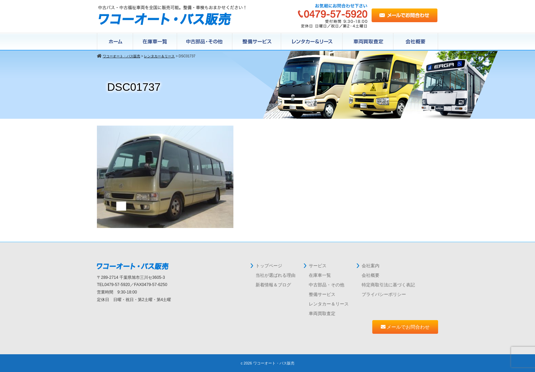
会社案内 (370, 265)
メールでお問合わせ (405, 327)
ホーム (115, 42)
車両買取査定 (322, 313)
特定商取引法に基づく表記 (388, 284)
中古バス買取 (368, 42)
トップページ (269, 265)
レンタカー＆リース (312, 42)
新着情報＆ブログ (273, 284)
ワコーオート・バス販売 (273, 363)
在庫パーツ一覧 (204, 42)
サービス (318, 265)
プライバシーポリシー (384, 294)
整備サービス (256, 42)
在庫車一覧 (155, 42)
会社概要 (415, 42)
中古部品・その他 (326, 284)
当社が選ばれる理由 (275, 275)
